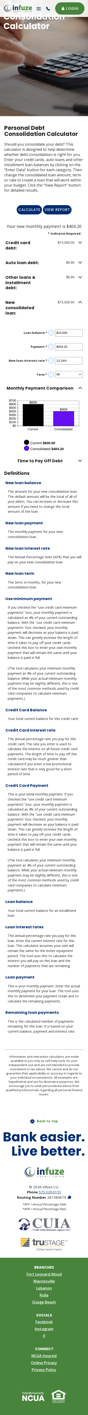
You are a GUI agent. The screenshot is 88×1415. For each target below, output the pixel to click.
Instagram (44, 1328)
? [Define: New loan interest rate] (51, 360)
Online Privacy (44, 1362)
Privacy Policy (44, 1369)
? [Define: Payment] (51, 346)
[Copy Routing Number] (69, 1197)
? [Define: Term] (51, 374)
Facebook (44, 1321)
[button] (44, 246)
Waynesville (44, 1281)
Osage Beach (44, 1302)
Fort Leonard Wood (44, 1274)
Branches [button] (44, 1267)
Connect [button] (44, 1348)
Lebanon (44, 1288)
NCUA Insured (44, 1355)
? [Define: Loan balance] (51, 333)
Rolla (44, 1295)
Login (69, 8)
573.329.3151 (50, 1192)
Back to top (44, 1121)
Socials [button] (44, 1315)
